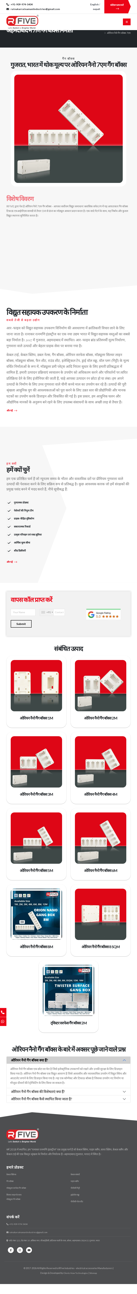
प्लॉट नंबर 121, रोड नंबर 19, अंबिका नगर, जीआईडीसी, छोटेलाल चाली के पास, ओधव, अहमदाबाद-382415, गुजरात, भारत (56, 1250)
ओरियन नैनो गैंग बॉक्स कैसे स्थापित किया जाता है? (41, 1110)
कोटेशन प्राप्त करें (117, 7)
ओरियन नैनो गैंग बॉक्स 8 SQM (101, 958)
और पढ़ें (12, 423)
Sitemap (94, 1283)
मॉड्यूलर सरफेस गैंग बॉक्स (16, 1199)
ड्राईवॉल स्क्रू (75, 1205)
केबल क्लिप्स (11, 1185)
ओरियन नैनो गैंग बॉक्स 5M (36, 882)
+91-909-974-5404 (17, 1234)
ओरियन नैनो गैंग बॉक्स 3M (36, 806)
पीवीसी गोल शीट (77, 1212)
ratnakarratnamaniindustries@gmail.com (28, 1242)
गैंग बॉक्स (126, 40)
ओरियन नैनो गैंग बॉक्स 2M (100, 730)
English (94, 4)
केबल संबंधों (75, 1185)
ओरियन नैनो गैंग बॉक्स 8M (36, 958)
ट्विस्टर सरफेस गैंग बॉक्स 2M (68, 1034)
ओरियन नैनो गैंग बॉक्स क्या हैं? (29, 1072)
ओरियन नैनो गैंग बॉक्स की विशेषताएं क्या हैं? (38, 1103)
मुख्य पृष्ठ (105, 40)
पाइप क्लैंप (75, 1192)
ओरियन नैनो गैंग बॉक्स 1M (36, 730)
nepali (96, 9)
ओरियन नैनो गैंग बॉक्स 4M (100, 806)
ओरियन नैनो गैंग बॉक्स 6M (100, 882)
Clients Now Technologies (75, 1283)
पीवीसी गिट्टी (75, 1199)
